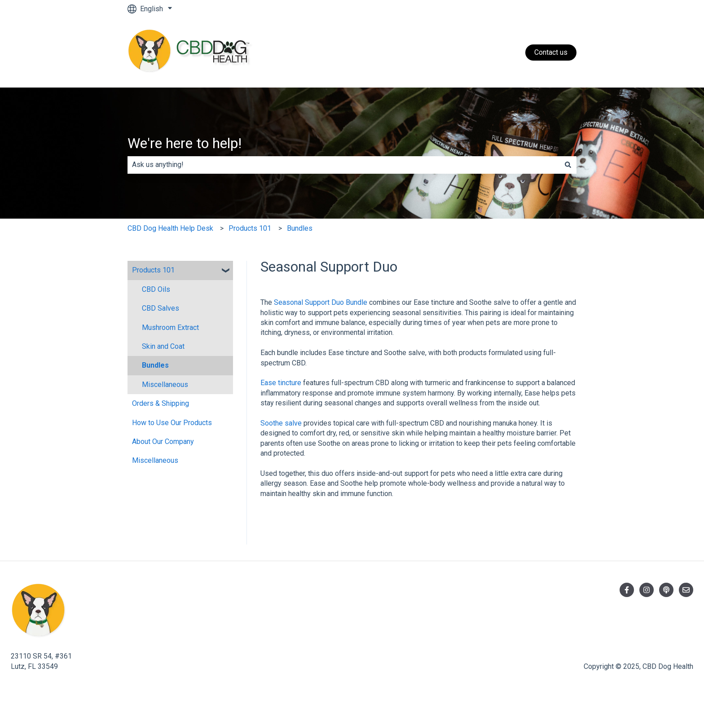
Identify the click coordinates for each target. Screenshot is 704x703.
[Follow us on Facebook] (627, 590)
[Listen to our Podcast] (666, 590)
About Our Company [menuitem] (163, 441)
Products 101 (250, 228)
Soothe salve (281, 423)
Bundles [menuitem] (155, 365)
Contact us (551, 52)
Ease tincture (280, 382)
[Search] (567, 164)
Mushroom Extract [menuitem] (170, 327)
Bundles (299, 228)
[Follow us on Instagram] (646, 590)
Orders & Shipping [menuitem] (160, 403)
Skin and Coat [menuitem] (163, 346)
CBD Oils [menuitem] (156, 289)
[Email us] (686, 590)
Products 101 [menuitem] (153, 270)
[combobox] (343, 164)
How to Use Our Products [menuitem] (172, 422)
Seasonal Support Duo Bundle (320, 302)
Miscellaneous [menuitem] (165, 384)
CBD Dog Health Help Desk (170, 228)
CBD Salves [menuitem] (160, 308)
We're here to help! (185, 143)
